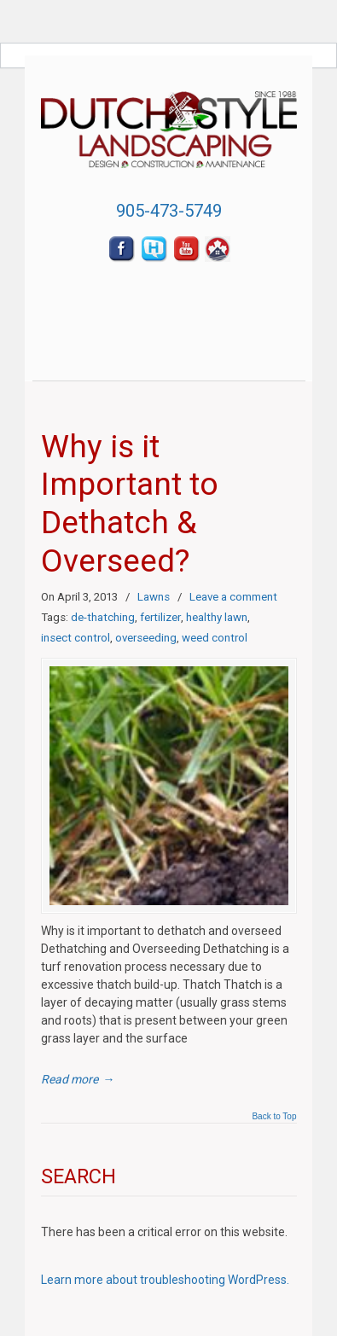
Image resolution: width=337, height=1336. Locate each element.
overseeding (146, 637)
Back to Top (274, 1116)
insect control (75, 637)
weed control (214, 637)
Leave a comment (233, 596)
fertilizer (160, 617)
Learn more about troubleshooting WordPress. (165, 1280)
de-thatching (103, 617)
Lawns (153, 596)
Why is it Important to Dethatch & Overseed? (129, 503)
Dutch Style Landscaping (169, 125)
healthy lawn (216, 617)
